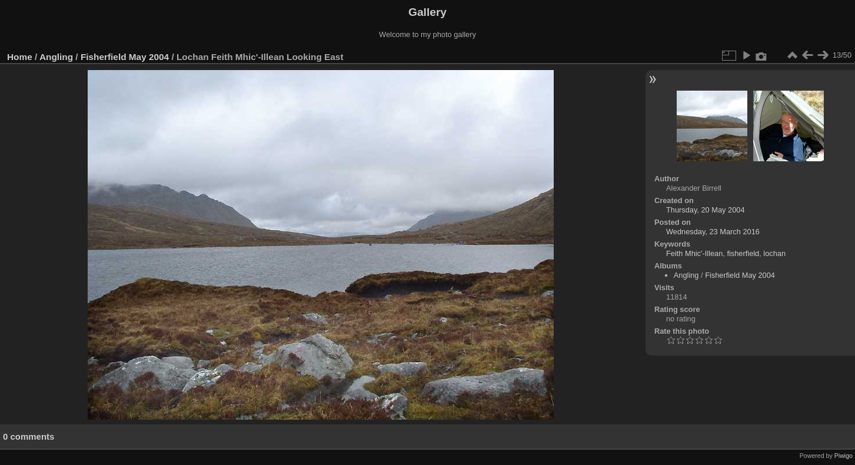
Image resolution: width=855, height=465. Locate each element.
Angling (56, 57)
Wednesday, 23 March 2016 (713, 231)
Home (19, 57)
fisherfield (743, 253)
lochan (774, 253)
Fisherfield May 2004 (125, 57)
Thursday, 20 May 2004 (705, 209)
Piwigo (843, 455)
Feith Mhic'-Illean (694, 253)
